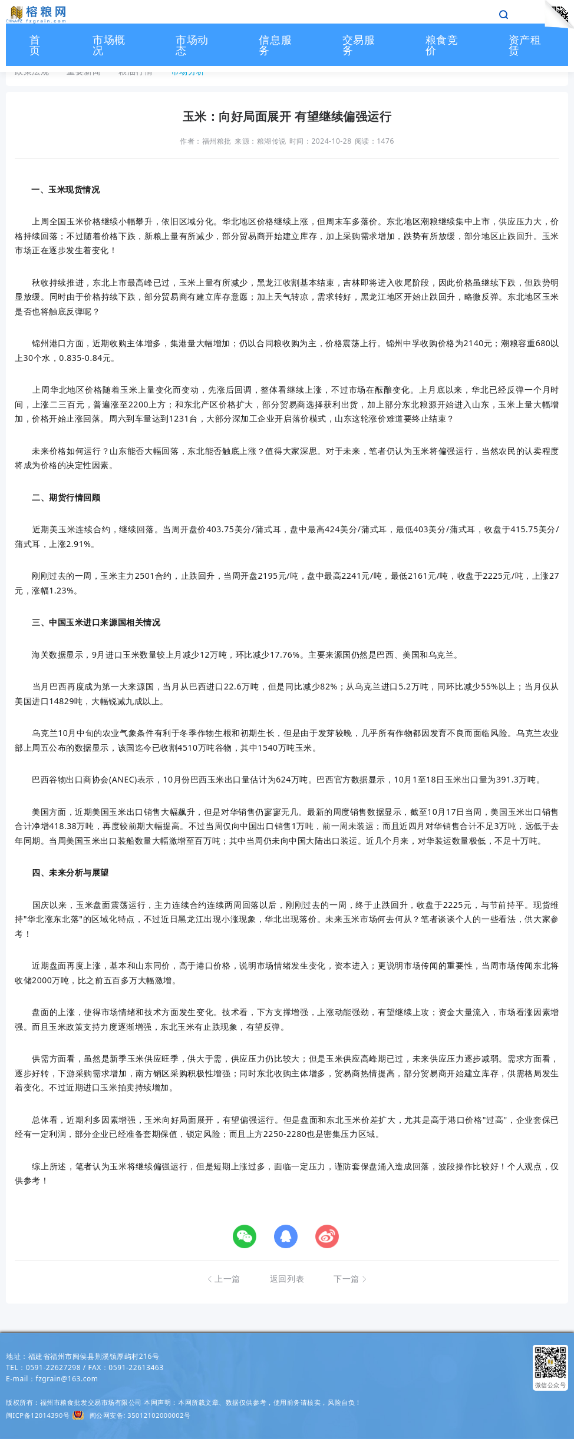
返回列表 (287, 1278)
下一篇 (351, 1279)
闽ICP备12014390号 (38, 1415)
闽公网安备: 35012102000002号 (140, 1415)
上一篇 (223, 1279)
